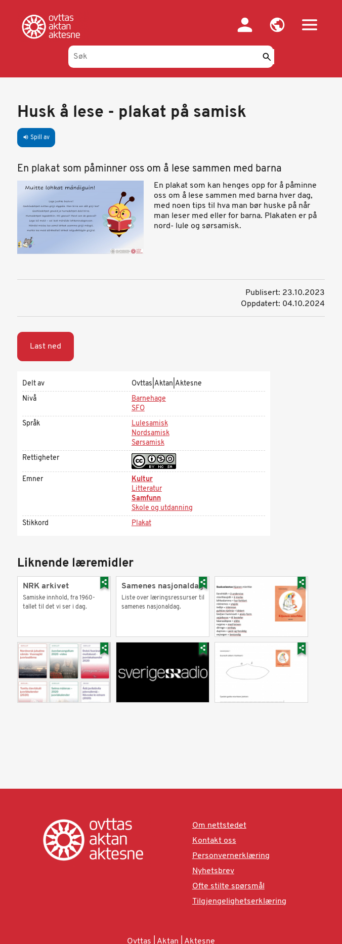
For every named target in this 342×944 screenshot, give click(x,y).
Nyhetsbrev (213, 871)
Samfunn (146, 498)
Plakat (141, 523)
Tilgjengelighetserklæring (239, 901)
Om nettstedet (219, 826)
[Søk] (170, 57)
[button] (277, 24)
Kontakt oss (214, 841)
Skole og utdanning (162, 508)
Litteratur (147, 489)
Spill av (36, 138)
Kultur (142, 479)
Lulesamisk (150, 423)
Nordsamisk (150, 433)
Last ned (45, 346)
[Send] (266, 56)
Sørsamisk (148, 443)
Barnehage (149, 399)
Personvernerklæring (231, 856)
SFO (138, 408)
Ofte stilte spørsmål (228, 886)
